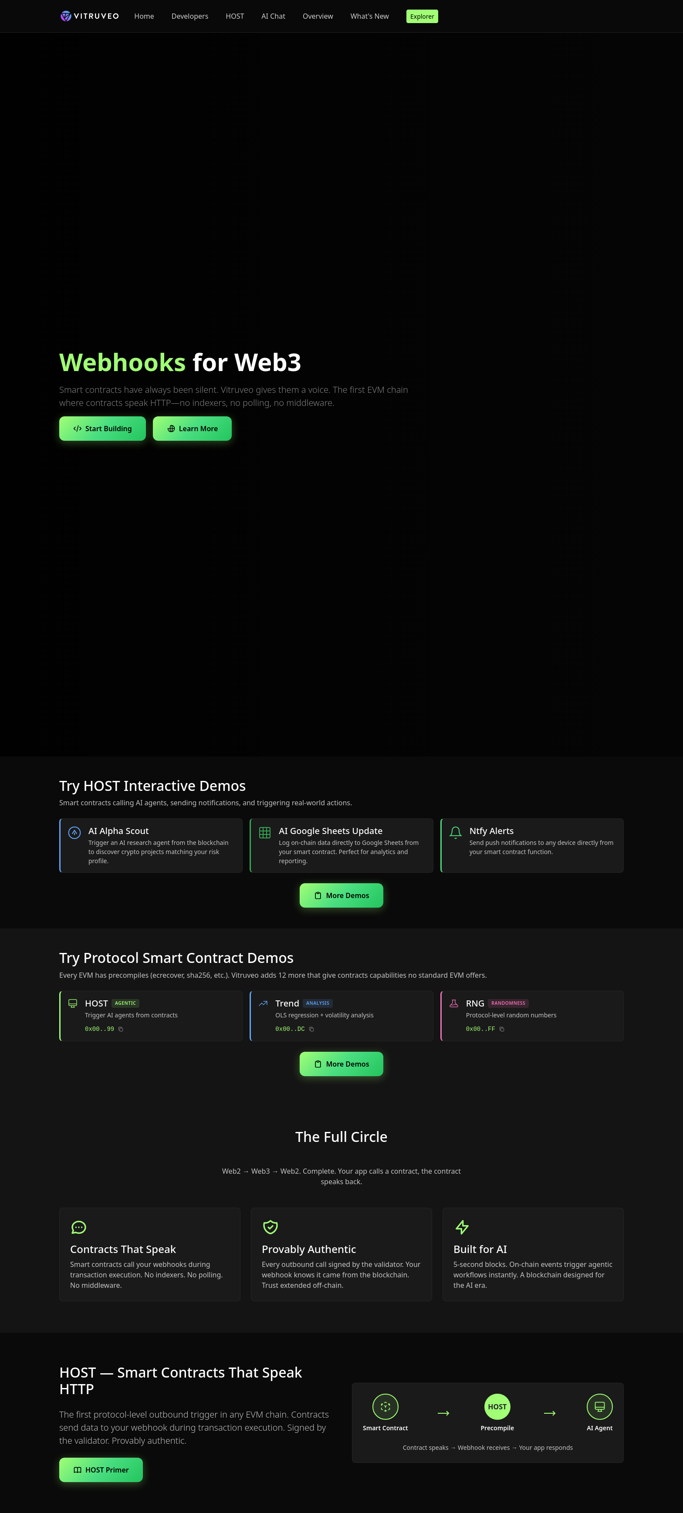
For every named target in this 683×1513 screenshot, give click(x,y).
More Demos (341, 895)
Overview (318, 16)
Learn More (192, 428)
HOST (235, 16)
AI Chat (273, 16)
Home (144, 16)
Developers (190, 16)
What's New (370, 16)
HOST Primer (101, 1470)
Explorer (422, 16)
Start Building (102, 428)
